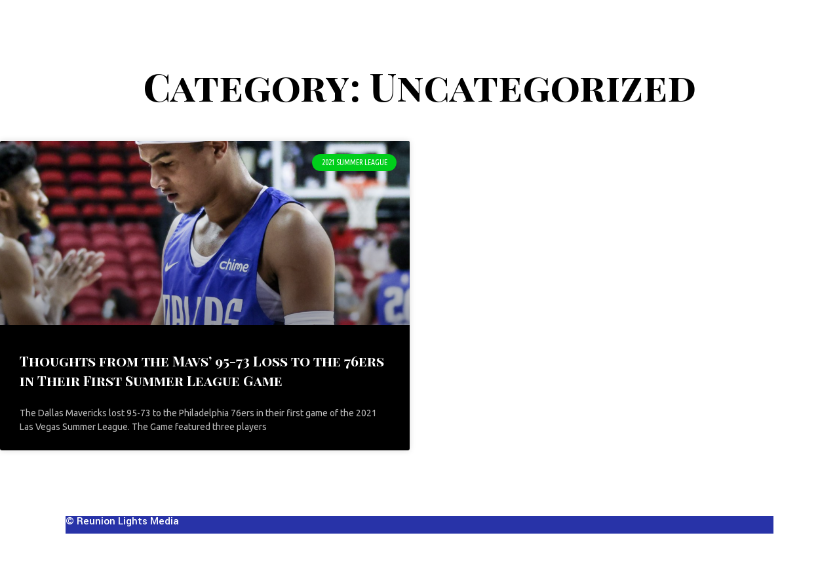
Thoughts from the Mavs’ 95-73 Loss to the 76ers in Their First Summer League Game (202, 370)
